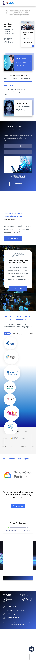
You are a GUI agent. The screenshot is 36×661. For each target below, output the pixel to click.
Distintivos (15, 333)
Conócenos (13, 238)
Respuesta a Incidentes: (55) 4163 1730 (17, 146)
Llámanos (18, 184)
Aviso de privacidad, (9, 638)
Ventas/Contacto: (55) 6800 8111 (15, 152)
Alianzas (7, 333)
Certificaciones (27, 333)
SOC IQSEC (18, 288)
